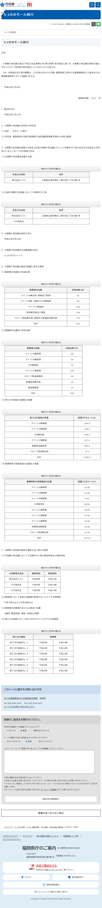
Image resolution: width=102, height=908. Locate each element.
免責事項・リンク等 (70, 836)
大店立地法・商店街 (56, 827)
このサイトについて (10, 836)
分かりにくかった (45, 741)
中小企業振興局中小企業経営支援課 (20, 698)
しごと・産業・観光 (33, 827)
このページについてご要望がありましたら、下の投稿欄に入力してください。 (34, 749)
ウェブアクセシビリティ (12, 839)
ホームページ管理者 (49, 790)
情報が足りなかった (41, 731)
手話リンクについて (52, 870)
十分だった (11, 731)
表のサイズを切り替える (51, 169)
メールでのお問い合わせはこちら (19, 707)
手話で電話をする (46, 865)
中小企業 (44, 827)
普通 (25, 731)
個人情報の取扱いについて (48, 836)
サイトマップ (27, 836)
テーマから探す (19, 827)
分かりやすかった (14, 741)
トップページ (8, 827)
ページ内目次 (10, 32)
